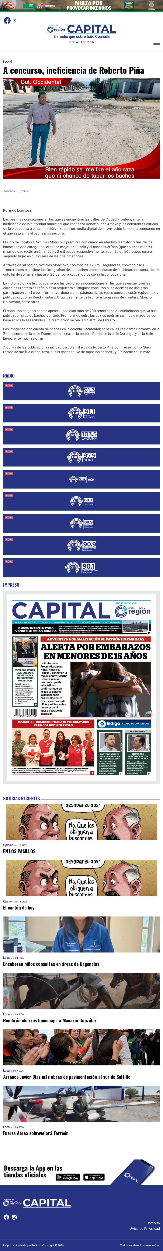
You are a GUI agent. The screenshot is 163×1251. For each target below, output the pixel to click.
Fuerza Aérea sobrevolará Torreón (36, 1133)
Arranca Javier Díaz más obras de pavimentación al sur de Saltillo (67, 1076)
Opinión (8, 845)
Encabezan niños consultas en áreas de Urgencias (51, 963)
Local (7, 62)
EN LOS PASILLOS (19, 851)
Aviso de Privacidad (145, 1229)
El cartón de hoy (18, 907)
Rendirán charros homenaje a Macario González (49, 1020)
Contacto (153, 1223)
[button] (156, 44)
